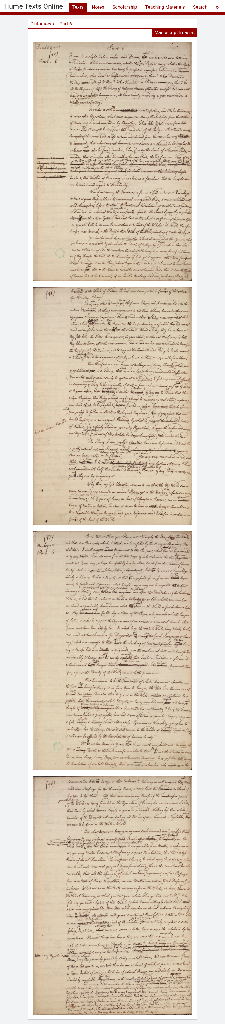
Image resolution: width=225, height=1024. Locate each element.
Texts (77, 7)
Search (200, 7)
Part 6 (65, 24)
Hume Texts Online (33, 6)
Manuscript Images (174, 32)
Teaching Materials (165, 7)
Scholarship (124, 7)
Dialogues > (42, 24)
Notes (98, 7)
